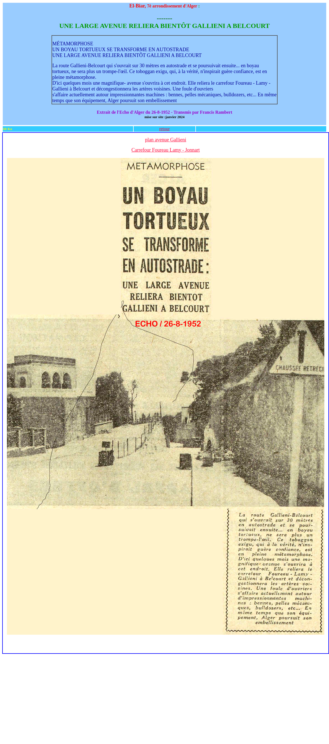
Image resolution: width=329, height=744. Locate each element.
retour (164, 128)
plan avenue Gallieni (165, 139)
